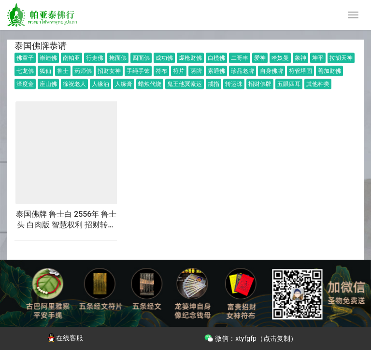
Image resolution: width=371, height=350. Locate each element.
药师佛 (83, 71)
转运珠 (234, 84)
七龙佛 (25, 71)
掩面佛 (118, 58)
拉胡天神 (341, 58)
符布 (161, 71)
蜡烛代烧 (149, 84)
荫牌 (196, 71)
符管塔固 (300, 71)
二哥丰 (239, 58)
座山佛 (48, 84)
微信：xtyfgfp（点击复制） (250, 337)
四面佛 (141, 58)
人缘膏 (123, 84)
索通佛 (216, 71)
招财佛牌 (259, 84)
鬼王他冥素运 (184, 84)
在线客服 (64, 338)
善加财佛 (329, 71)
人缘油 (100, 84)
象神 (300, 58)
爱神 (260, 58)
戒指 (213, 84)
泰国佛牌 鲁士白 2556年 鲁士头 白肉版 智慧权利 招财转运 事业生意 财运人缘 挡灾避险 (66, 220)
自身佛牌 (271, 71)
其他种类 (317, 84)
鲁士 (63, 71)
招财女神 (109, 71)
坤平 (318, 58)
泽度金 (25, 84)
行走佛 (94, 58)
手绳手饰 (138, 71)
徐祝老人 (74, 84)
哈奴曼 (280, 58)
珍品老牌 (242, 71)
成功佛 (164, 58)
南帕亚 (71, 58)
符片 (179, 71)
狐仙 (45, 71)
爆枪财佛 (190, 58)
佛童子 (25, 58)
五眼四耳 (288, 84)
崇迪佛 (48, 58)
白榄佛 (216, 58)
